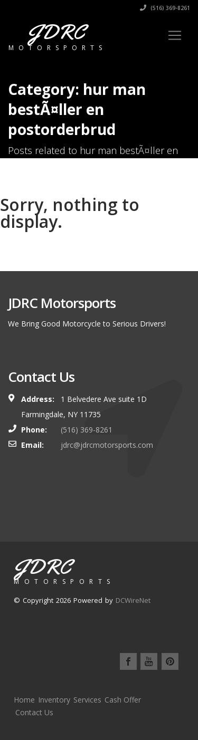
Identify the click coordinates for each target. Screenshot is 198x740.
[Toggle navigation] (175, 35)
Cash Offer (123, 700)
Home (24, 700)
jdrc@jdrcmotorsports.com (107, 445)
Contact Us (34, 712)
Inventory (54, 700)
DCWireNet (133, 600)
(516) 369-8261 (165, 8)
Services (87, 700)
